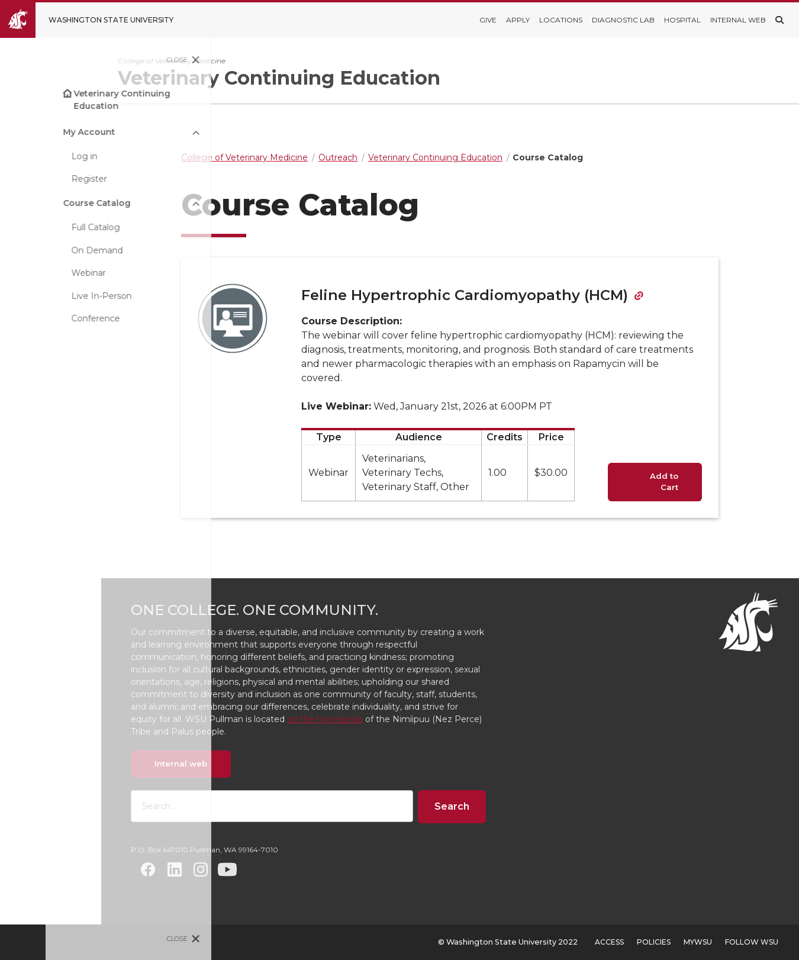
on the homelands (389, 719)
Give (488, 19)
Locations (560, 19)
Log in (38, 156)
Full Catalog (49, 227)
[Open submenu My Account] (150, 131)
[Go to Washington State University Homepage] (95, 20)
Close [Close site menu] (131, 60)
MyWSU (698, 942)
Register (43, 178)
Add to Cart (696, 481)
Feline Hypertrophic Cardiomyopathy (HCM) (497, 295)
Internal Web (738, 19)
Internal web (245, 763)
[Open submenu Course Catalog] (150, 203)
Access (609, 942)
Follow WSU (751, 942)
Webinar (42, 273)
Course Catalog (51, 203)
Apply (518, 19)
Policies (654, 942)
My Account (43, 132)
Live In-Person (55, 296)
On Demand (51, 250)
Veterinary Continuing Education (76, 99)
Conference (49, 318)
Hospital (682, 19)
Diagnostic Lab (623, 19)
